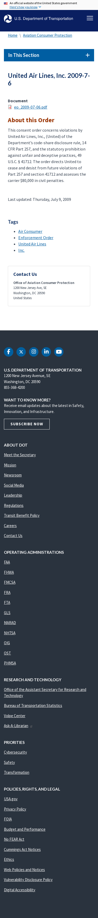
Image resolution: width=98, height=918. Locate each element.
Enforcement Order (35, 237)
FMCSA (9, 582)
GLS (7, 612)
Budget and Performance (24, 829)
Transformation (16, 772)
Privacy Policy (15, 809)
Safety (9, 762)
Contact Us (13, 535)
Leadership (13, 495)
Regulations (14, 505)
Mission (10, 465)
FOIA (8, 819)
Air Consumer (30, 231)
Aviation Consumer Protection (47, 35)
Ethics (9, 859)
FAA (7, 562)
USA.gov (11, 798)
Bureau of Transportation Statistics (33, 705)
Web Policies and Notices (24, 869)
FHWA (9, 572)
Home (13, 35)
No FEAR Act (14, 839)
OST (7, 653)
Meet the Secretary (20, 454)
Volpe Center (14, 715)
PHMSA (10, 663)
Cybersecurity (15, 752)
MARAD (10, 622)
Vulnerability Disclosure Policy (28, 879)
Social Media (14, 485)
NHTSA (9, 632)
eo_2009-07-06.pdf (30, 107)
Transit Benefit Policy (21, 515)
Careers (10, 525)
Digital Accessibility (19, 889)
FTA (7, 602)
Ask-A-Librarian (18, 725)
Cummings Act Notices (22, 849)
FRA (7, 592)
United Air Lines (32, 243)
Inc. (21, 250)
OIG (7, 642)
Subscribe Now (26, 423)
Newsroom (13, 475)
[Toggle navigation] (90, 18)
